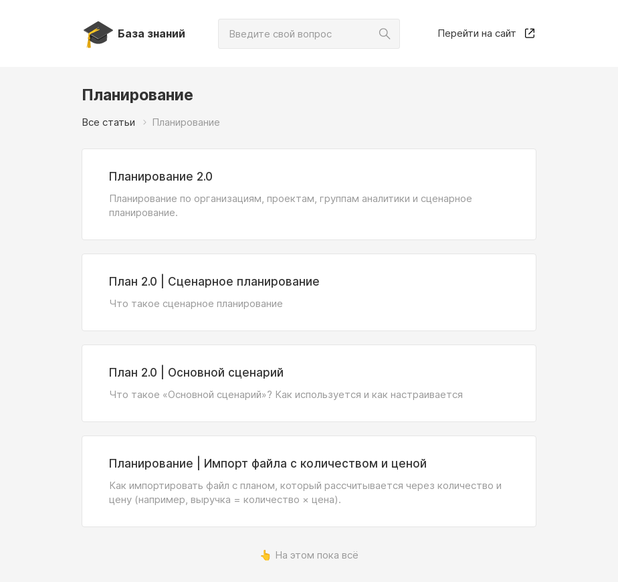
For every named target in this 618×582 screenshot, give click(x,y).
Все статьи (108, 122)
